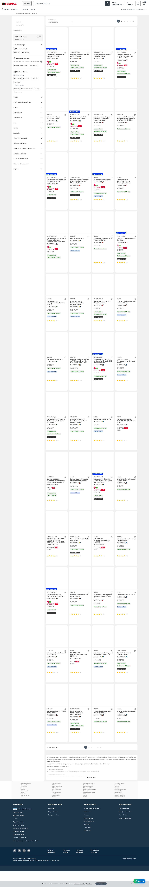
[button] (71, 3)
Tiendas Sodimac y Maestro (92, 824)
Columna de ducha (119, 809)
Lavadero (23, 804)
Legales (15, 834)
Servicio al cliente (18, 831)
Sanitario (54, 809)
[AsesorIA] (139, 881)
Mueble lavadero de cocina (89, 807)
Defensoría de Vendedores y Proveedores (25, 856)
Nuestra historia (124, 824)
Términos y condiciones (51, 866)
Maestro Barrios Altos (26, 88)
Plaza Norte (26, 78)
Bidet (53, 806)
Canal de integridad (125, 834)
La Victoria (34, 78)
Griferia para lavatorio (88, 801)
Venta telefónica (89, 837)
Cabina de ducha (118, 807)
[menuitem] (140, 9)
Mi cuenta (51, 824)
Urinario (54, 812)
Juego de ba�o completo (88, 798)
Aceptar (101, 884)
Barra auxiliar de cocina (88, 800)
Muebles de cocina (25, 806)
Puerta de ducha (118, 800)
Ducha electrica (24, 809)
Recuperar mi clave (54, 830)
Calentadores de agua (56, 798)
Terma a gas (117, 803)
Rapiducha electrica (56, 804)
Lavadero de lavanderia (26, 798)
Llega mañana (25, 52)
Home (17, 13)
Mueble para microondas (120, 804)
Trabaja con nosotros (125, 827)
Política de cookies (66, 866)
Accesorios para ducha (120, 810)
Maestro (86, 830)
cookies (89, 883)
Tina (22, 812)
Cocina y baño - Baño (25, 13)
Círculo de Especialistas (127, 9)
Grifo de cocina (55, 803)
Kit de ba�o (117, 801)
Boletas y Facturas (18, 847)
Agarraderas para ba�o (120, 812)
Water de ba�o (24, 800)
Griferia (53, 800)
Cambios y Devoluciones (20, 844)
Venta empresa (88, 834)
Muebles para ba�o (56, 807)
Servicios (25, 9)
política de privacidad (79, 883)
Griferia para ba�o (119, 806)
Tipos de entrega (18, 837)
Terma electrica (24, 801)
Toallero (85, 810)
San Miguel (17, 82)
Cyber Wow (87, 843)
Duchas (22, 807)
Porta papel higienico (119, 798)
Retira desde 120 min (20, 66)
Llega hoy (16, 52)
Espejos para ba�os (25, 810)
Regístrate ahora (53, 827)
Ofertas (33, 9)
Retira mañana (33, 65)
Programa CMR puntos (20, 853)
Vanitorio (85, 812)
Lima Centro (17, 78)
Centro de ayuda (18, 828)
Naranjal (37, 88)
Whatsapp (87, 840)
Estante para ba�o (87, 803)
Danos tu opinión (18, 850)
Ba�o (22, 803)
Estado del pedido (18, 840)
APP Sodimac (88, 827)
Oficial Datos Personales (95, 866)
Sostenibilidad (123, 830)
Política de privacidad (79, 866)
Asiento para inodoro (88, 809)
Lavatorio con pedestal (57, 801)
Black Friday (87, 846)
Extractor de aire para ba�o (89, 804)
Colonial (16, 88)
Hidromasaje (86, 806)
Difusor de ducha (55, 810)
